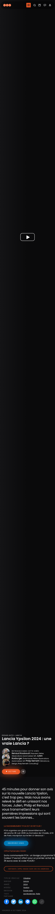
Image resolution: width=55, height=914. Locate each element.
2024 (25, 884)
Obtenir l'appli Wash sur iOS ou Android (28, 869)
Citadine (26, 878)
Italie (38, 894)
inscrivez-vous (16, 843)
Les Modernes (29, 894)
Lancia (26, 881)
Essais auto (28, 890)
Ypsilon (26, 887)
